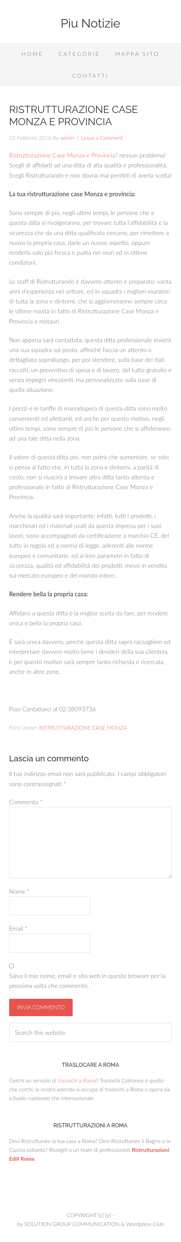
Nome (19, 891)
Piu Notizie (90, 23)
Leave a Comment (102, 137)
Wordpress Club (145, 1224)
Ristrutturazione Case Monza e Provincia (62, 155)
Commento (26, 802)
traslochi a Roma (77, 1080)
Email (18, 928)
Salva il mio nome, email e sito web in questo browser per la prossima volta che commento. (87, 980)
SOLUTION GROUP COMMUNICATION (71, 1224)
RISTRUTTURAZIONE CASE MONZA (83, 727)
